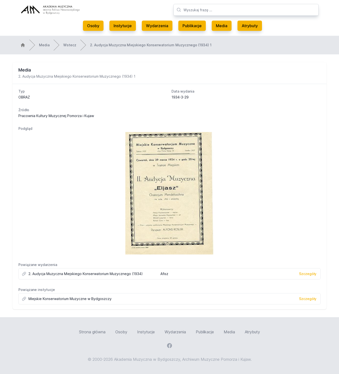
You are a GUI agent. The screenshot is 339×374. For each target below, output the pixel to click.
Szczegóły (307, 274)
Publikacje (192, 25)
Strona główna (92, 331)
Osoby (93, 25)
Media (221, 25)
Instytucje (123, 25)
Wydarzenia (157, 25)
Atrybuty (250, 25)
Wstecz (69, 45)
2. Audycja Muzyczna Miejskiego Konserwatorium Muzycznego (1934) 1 (150, 45)
